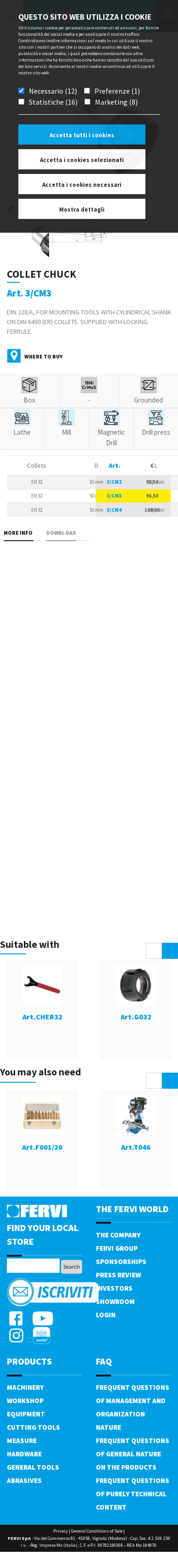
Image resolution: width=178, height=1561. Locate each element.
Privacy (60, 1531)
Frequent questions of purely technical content (132, 1493)
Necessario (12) (53, 90)
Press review (118, 1274)
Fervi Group (117, 1248)
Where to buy (43, 356)
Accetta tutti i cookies (82, 135)
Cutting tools (33, 1427)
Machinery (25, 1387)
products (29, 1361)
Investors (114, 1288)
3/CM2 (114, 482)
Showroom (115, 1301)
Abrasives (24, 1480)
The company (118, 1235)
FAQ (104, 1361)
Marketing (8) (116, 101)
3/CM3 (114, 495)
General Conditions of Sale (96, 1531)
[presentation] (154, 951)
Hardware (24, 1453)
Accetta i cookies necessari (82, 185)
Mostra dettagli (82, 209)
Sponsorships (121, 1261)
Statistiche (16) (53, 101)
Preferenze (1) (117, 90)
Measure (22, 1440)
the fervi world (132, 1208)
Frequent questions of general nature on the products (132, 1453)
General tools (33, 1467)
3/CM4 (114, 510)
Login (106, 1314)
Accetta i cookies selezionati (82, 160)
